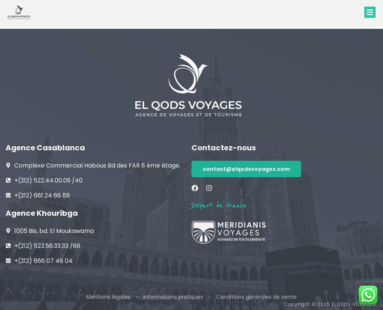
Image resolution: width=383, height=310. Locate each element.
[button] (370, 10)
